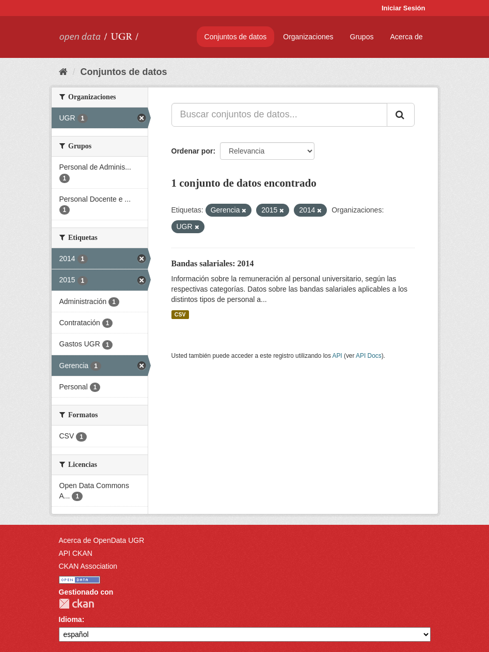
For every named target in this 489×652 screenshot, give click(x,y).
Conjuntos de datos (235, 37)
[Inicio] (63, 72)
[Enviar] (401, 115)
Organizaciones (308, 37)
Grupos (362, 37)
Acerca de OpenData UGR (102, 540)
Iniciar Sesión (403, 8)
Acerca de (406, 37)
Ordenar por (192, 151)
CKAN (76, 603)
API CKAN (75, 553)
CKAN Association (88, 566)
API (337, 355)
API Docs (369, 355)
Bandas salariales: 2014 (212, 263)
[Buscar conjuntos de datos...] (279, 115)
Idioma (70, 619)
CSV (180, 314)
